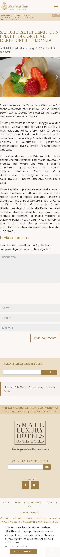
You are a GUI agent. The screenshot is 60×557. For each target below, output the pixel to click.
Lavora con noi (34, 507)
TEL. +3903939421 (19, 416)
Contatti (50, 507)
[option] (30, 77)
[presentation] (24, 300)
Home (2, 15)
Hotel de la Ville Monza (15, 48)
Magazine (11, 15)
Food (20, 15)
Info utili (6, 507)
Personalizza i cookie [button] (16, 546)
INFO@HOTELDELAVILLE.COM (43, 416)
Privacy (18, 507)
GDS (30, 511)
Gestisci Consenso (30, 517)
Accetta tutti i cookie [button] (23, 551)
